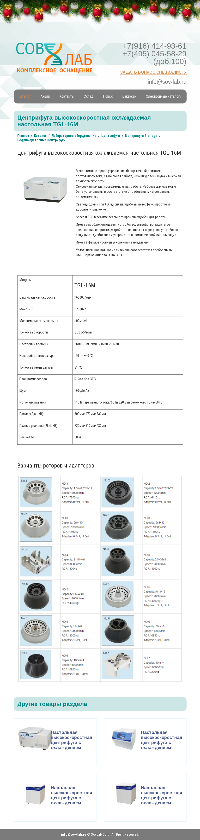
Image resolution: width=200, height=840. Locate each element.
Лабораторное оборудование (74, 136)
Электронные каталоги (164, 96)
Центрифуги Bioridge (141, 136)
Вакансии (129, 96)
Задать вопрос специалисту (153, 72)
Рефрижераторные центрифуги (41, 140)
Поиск (108, 96)
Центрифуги (110, 136)
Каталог (24, 96)
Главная (23, 136)
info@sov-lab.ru (167, 82)
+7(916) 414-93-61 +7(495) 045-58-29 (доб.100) (155, 54)
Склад (88, 96)
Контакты (66, 96)
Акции (45, 96)
